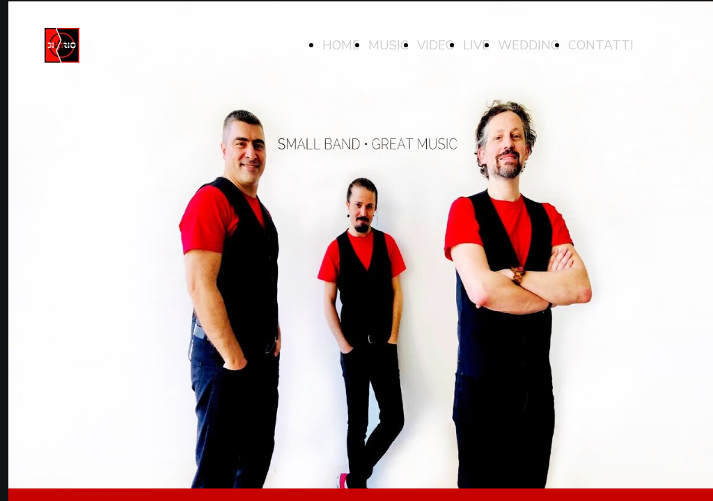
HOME (341, 45)
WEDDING (529, 45)
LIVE (476, 45)
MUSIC (388, 45)
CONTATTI (601, 45)
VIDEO (436, 45)
